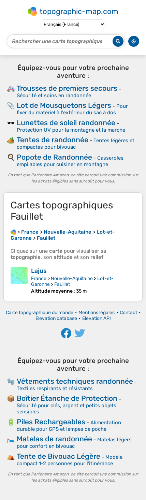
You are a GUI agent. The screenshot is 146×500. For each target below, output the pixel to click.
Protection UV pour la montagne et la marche (71, 130)
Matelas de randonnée (54, 439)
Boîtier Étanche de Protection (67, 398)
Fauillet (62, 284)
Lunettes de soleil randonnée (66, 122)
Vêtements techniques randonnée (75, 381)
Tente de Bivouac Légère (58, 456)
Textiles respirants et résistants (55, 388)
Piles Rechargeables (51, 421)
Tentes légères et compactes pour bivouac (75, 143)
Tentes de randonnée (52, 139)
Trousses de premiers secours (67, 88)
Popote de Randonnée (54, 157)
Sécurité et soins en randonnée (54, 95)
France (38, 278)
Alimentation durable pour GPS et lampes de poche (69, 426)
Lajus (39, 271)
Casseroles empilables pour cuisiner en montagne (70, 161)
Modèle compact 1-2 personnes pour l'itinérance (69, 460)
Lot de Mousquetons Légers (64, 105)
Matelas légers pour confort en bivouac (74, 443)
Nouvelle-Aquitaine (72, 278)
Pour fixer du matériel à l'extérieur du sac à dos (72, 109)
